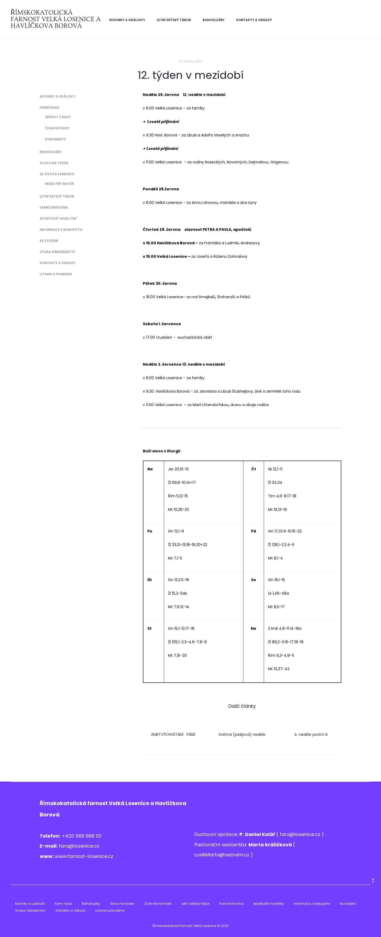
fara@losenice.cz (79, 846)
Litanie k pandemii (56, 274)
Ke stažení (49, 240)
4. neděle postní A (311, 734)
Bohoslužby (214, 20)
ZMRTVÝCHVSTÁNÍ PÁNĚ (173, 734)
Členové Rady (57, 128)
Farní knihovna (54, 207)
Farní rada (50, 107)
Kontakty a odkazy (254, 20)
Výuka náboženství (57, 252)
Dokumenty (55, 139)
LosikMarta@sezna (216, 854)
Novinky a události (127, 20)
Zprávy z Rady (58, 117)
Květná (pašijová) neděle (242, 734)
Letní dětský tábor (174, 20)
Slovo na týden (54, 163)
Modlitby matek (59, 183)
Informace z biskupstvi (61, 229)
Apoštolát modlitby (58, 218)
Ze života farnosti (57, 174)
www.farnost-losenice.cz (84, 856)
